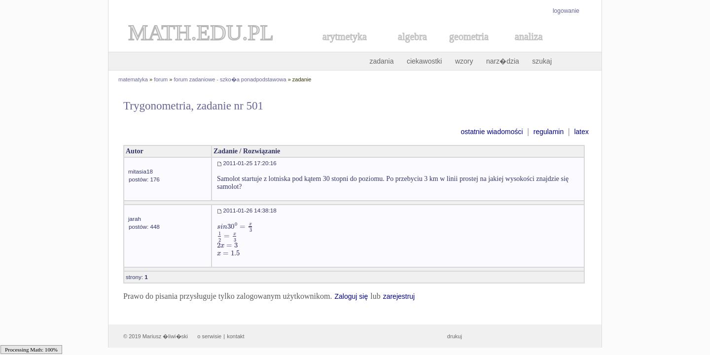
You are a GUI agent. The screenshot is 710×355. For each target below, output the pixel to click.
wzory (464, 61)
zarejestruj (399, 296)
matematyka (133, 79)
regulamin (548, 132)
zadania (381, 61)
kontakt (235, 336)
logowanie (566, 10)
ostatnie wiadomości (492, 132)
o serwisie (209, 336)
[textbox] (235, 226)
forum (161, 79)
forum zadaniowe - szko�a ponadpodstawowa (230, 79)
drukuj (454, 336)
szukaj (542, 61)
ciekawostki (424, 61)
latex (581, 132)
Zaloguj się (351, 296)
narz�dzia (502, 61)
